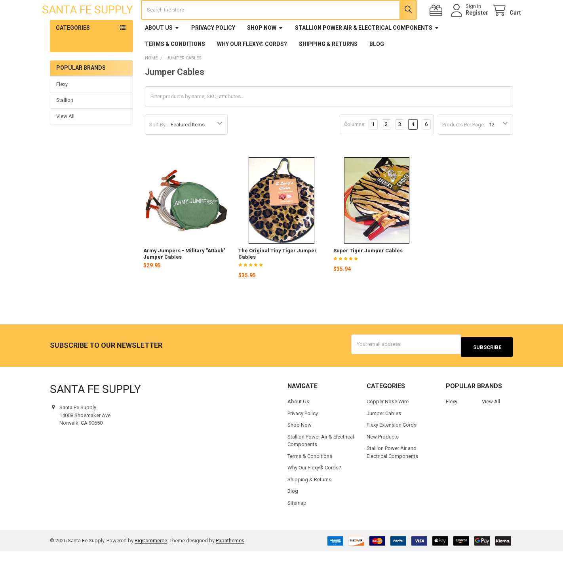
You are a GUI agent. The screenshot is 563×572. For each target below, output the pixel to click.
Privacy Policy (213, 51)
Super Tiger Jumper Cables (368, 274)
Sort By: (158, 148)
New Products (383, 457)
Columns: (354, 148)
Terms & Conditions (175, 67)
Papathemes (230, 561)
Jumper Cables (384, 434)
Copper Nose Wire (388, 422)
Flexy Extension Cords (392, 445)
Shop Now (265, 51)
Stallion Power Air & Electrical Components (367, 51)
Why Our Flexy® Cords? (252, 67)
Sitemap (296, 523)
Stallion (64, 123)
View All (65, 140)
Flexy (62, 108)
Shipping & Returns (328, 67)
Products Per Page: (463, 148)
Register (469, 24)
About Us (162, 51)
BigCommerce (151, 561)
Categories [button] (73, 51)
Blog (376, 67)
